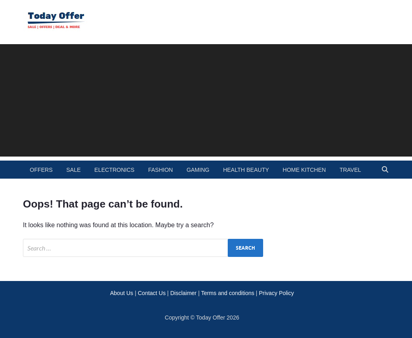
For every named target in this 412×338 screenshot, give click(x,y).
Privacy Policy (276, 293)
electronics (115, 170)
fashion (160, 170)
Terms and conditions (227, 293)
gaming (198, 170)
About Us (121, 293)
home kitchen (304, 170)
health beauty (246, 170)
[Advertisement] (206, 100)
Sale (73, 170)
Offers (41, 170)
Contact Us (151, 293)
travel (350, 170)
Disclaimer (183, 293)
